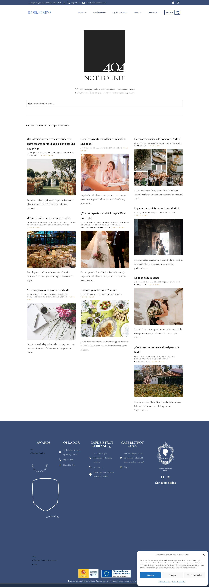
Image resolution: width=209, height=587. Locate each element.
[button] (203, 554)
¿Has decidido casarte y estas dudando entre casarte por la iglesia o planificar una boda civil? (51, 143)
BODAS (81, 12)
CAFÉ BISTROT (99, 12)
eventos (99, 225)
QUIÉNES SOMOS (120, 12)
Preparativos (88, 228)
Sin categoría (112, 148)
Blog (107, 222)
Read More (47, 155)
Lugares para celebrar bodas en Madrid (156, 208)
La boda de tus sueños (146, 277)
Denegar (172, 575)
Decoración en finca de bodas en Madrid (157, 138)
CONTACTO (153, 12)
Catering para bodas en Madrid (98, 290)
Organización (113, 225)
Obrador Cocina (37, 453)
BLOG (136, 12)
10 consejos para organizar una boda (48, 290)
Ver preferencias (194, 575)
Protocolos (104, 228)
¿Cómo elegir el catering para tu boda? (48, 218)
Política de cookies (164, 582)
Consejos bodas (60, 153)
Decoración (87, 225)
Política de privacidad (178, 582)
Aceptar (150, 575)
